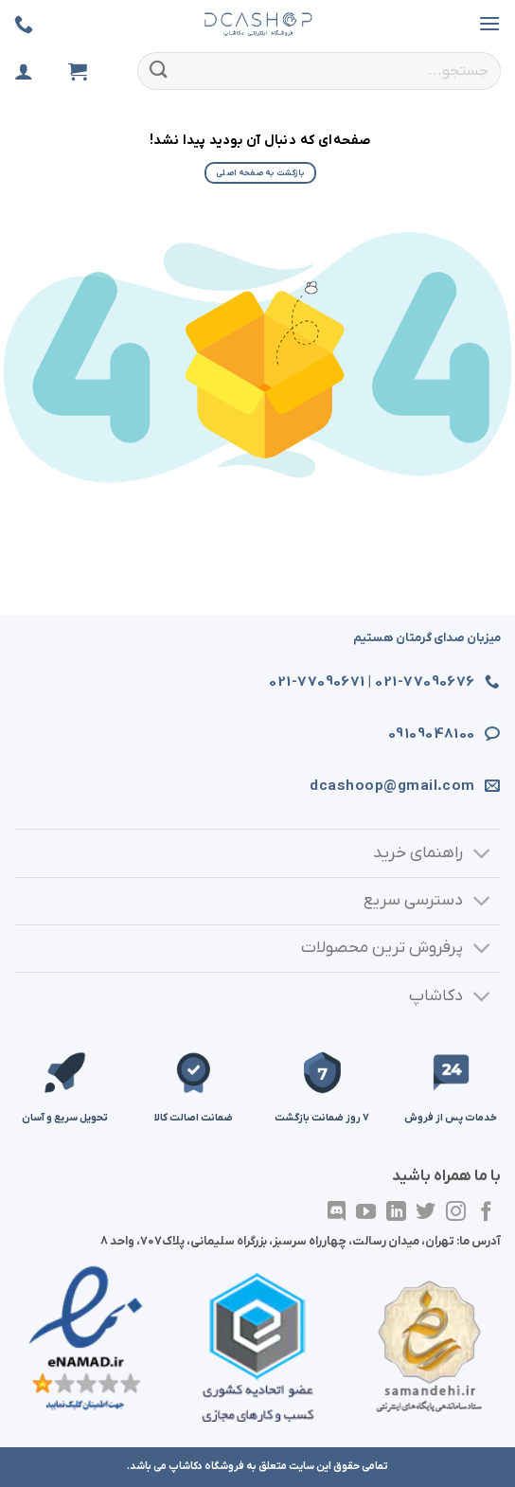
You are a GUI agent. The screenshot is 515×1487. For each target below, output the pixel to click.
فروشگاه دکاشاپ (206, 1466)
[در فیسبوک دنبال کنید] (486, 1213)
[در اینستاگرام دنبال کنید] (456, 1213)
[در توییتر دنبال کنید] (425, 1213)
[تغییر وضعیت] (482, 855)
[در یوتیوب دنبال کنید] (366, 1213)
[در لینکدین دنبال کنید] (396, 1213)
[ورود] (23, 71)
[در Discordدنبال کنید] (336, 1213)
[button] (489, 23)
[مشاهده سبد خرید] (77, 71)
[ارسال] (159, 70)
